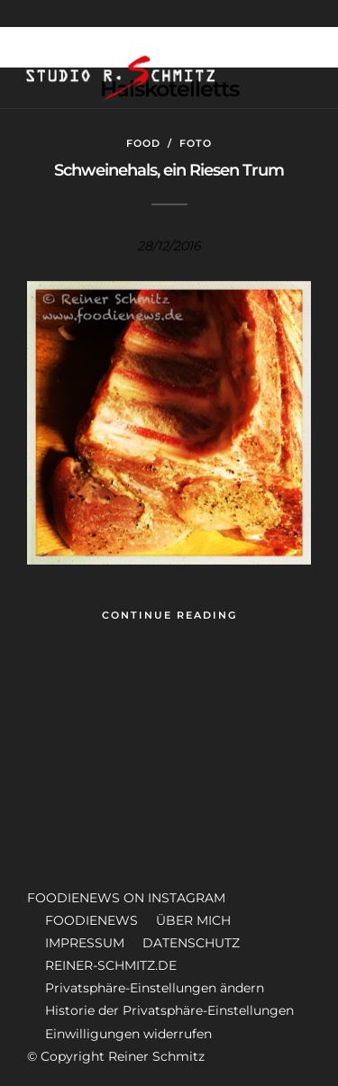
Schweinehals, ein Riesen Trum (169, 170)
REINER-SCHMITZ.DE (111, 965)
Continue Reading (169, 615)
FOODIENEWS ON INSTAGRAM (126, 898)
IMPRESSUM (84, 943)
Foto (195, 143)
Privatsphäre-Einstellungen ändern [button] (154, 988)
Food (143, 143)
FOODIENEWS (91, 920)
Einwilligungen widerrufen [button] (128, 1034)
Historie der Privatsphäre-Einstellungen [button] (169, 1010)
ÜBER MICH (193, 920)
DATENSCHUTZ (191, 943)
